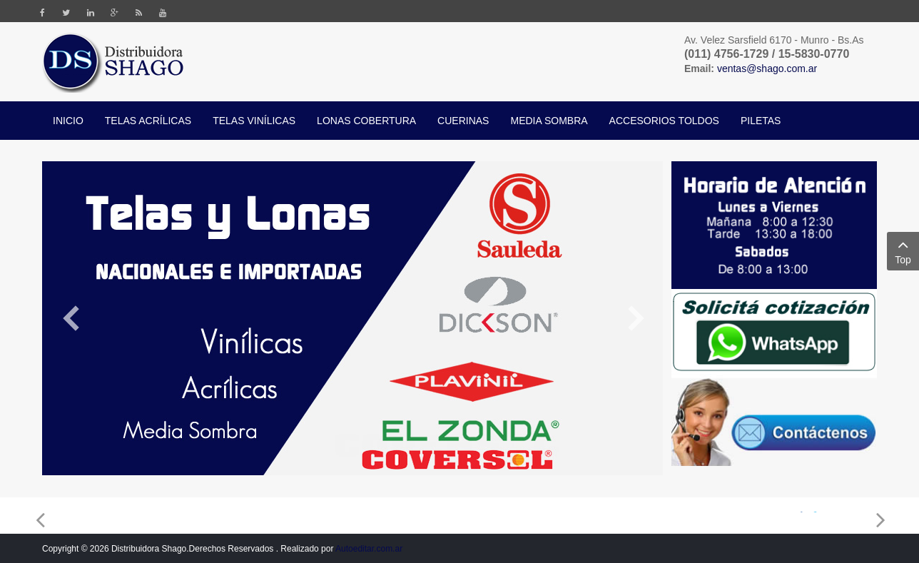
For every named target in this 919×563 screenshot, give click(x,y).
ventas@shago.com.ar (767, 68)
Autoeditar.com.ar (368, 549)
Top (903, 250)
